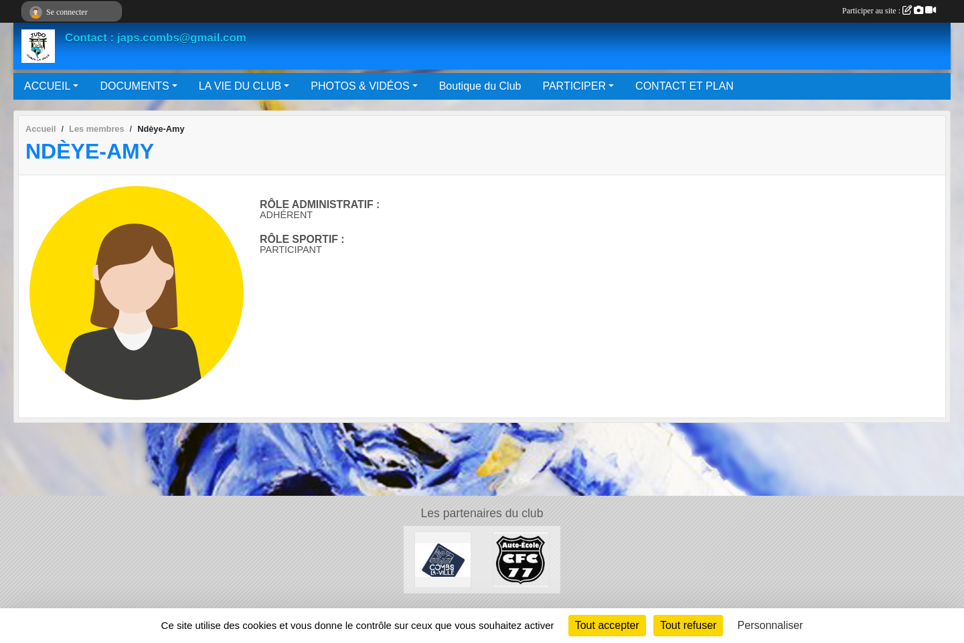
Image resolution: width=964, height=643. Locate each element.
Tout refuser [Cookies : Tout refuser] (688, 625)
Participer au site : (889, 10)
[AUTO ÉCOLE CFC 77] (521, 559)
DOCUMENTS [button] (134, 86)
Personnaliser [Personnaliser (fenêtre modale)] (770, 625)
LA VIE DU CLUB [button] (240, 86)
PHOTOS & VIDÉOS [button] (360, 86)
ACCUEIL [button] (47, 86)
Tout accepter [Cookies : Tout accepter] (607, 625)
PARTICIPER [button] (574, 86)
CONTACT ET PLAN (684, 86)
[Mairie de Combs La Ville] (442, 559)
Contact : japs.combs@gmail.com (155, 37)
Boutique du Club (480, 86)
